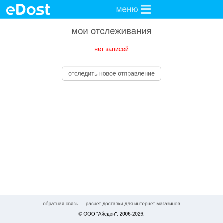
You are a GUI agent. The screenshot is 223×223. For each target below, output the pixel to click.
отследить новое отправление (111, 73)
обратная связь (60, 203)
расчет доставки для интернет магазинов (133, 203)
